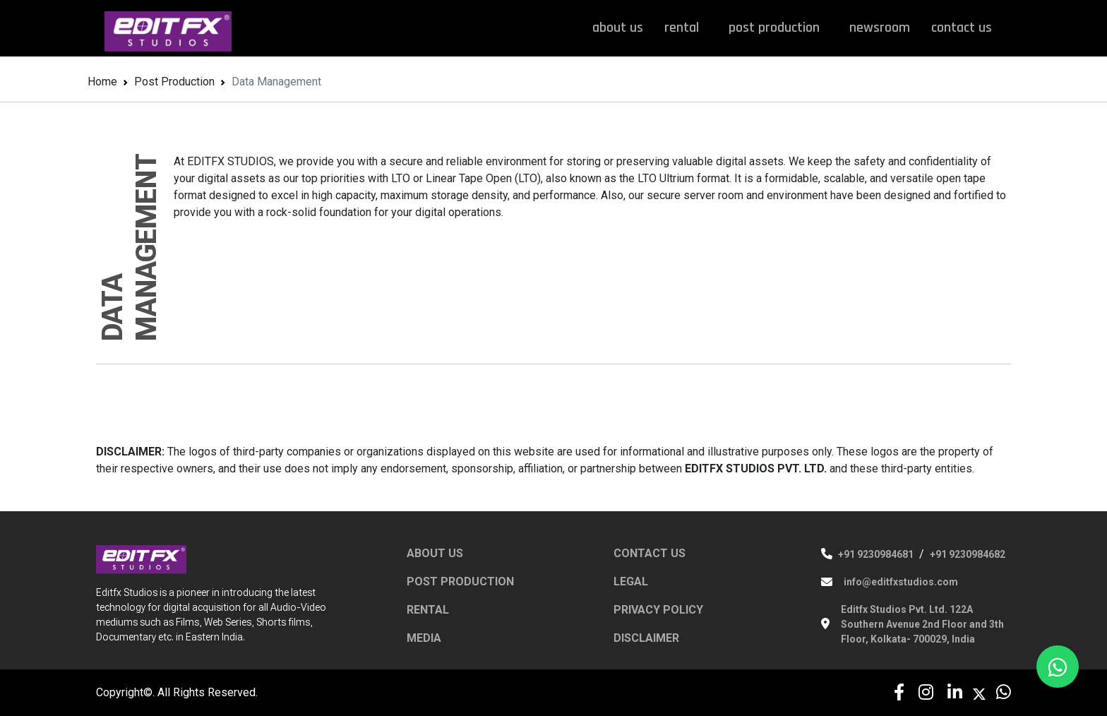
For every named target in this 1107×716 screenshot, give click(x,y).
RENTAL (428, 609)
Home (102, 81)
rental (685, 27)
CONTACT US (650, 553)
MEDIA (424, 638)
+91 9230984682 (967, 554)
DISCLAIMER (646, 638)
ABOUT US (435, 553)
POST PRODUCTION (460, 581)
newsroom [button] (879, 27)
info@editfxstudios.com (901, 581)
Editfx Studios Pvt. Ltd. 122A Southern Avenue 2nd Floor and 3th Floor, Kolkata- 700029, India (922, 624)
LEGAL (631, 581)
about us (617, 27)
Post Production (174, 81)
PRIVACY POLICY (658, 609)
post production (778, 27)
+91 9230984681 (876, 554)
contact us (961, 27)
